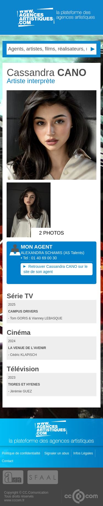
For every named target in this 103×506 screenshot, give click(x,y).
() (73, 253)
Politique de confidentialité (21, 453)
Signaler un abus (57, 453)
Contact (8, 461)
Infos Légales (83, 453)
